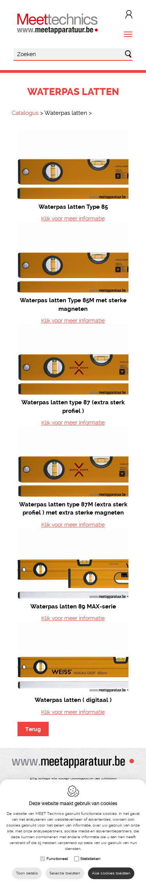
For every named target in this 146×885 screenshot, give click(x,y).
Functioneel (57, 859)
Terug (33, 729)
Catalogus (25, 112)
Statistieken (90, 859)
